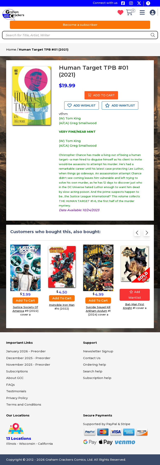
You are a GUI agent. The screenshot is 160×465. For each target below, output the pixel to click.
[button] (143, 13)
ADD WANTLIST (120, 105)
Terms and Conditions (23, 404)
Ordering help (94, 364)
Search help (92, 371)
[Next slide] (146, 233)
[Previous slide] (137, 233)
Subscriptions (17, 371)
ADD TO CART (101, 95)
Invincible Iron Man (61, 305)
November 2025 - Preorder (28, 364)
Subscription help (97, 378)
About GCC (15, 378)
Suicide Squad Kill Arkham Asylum (98, 308)
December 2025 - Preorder (28, 358)
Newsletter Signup (98, 351)
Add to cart (25, 300)
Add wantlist (134, 294)
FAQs (10, 385)
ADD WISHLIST (81, 105)
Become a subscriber (80, 25)
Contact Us (92, 358)
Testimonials (16, 391)
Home (11, 49)
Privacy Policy (17, 398)
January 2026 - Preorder (26, 351)
